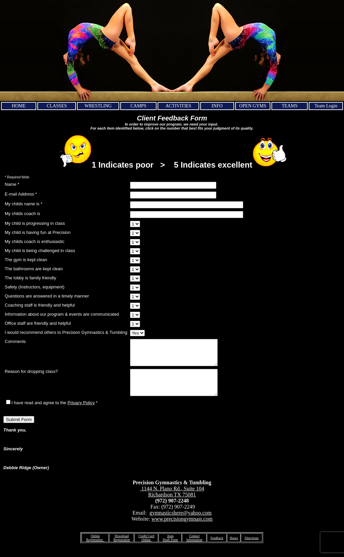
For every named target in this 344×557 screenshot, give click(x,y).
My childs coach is (22, 213)
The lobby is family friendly (30, 277)
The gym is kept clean (26, 259)
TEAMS (289, 105)
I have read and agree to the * (52, 412)
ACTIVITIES (178, 105)
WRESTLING (98, 105)
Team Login (325, 105)
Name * (12, 184)
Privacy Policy (81, 412)
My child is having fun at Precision (38, 232)
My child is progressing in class (35, 223)
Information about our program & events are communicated (62, 314)
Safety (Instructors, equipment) (34, 286)
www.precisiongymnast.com (182, 529)
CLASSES (57, 105)
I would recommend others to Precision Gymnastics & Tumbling (66, 332)
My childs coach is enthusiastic (34, 241)
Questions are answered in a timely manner (47, 296)
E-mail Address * (21, 194)
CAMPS (138, 105)
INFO (217, 105)
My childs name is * (23, 203)
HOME (19, 105)
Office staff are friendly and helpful (38, 323)
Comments (15, 341)
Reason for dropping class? (31, 376)
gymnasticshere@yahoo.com (180, 523)
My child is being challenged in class (40, 250)
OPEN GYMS (252, 105)
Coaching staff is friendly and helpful (40, 305)
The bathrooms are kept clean (34, 268)
